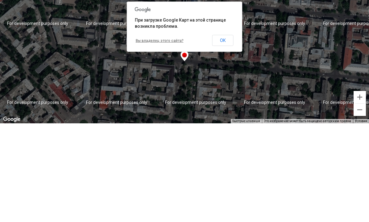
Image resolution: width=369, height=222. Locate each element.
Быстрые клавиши (246, 121)
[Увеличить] (360, 97)
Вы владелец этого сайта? (160, 41)
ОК (223, 40)
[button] (184, 56)
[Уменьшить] (360, 110)
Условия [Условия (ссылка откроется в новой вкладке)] (361, 121)
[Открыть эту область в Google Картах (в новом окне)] (12, 119)
